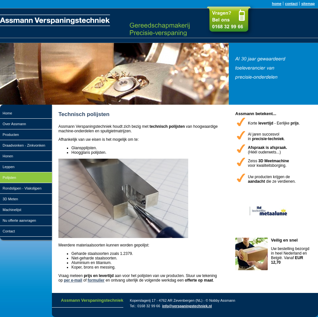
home (276, 4)
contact (291, 4)
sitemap (308, 4)
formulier (96, 280)
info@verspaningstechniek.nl (187, 306)
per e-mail (73, 280)
